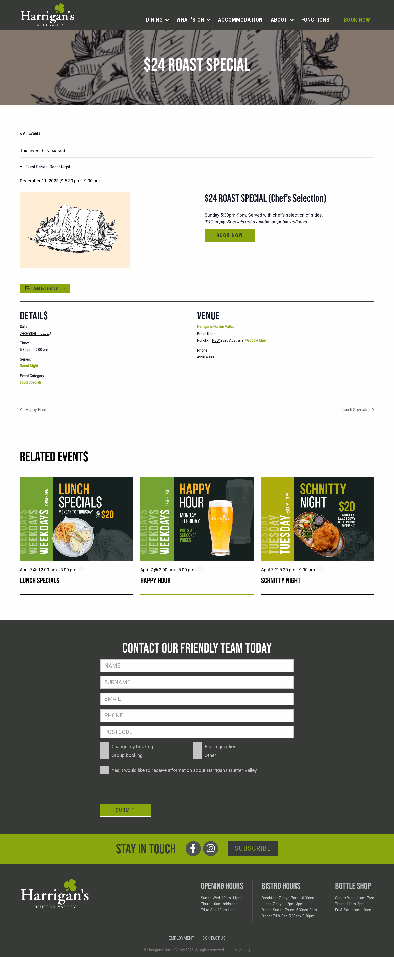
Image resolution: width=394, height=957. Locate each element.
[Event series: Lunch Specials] (81, 568)
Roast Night (29, 366)
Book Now (357, 20)
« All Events (30, 133)
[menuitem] (157, 19)
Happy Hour (35, 409)
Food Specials (31, 382)
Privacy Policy (241, 950)
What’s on (190, 20)
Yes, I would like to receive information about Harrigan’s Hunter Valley (184, 770)
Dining (154, 20)
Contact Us (214, 938)
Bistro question (220, 747)
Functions (315, 20)
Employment (181, 938)
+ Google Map (255, 340)
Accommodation (240, 20)
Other (210, 755)
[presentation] (138, 788)
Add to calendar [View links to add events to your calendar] (46, 288)
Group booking (127, 755)
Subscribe (253, 848)
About (279, 20)
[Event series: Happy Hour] (199, 568)
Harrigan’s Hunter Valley (215, 327)
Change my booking (132, 747)
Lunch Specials (355, 409)
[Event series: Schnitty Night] (320, 568)
